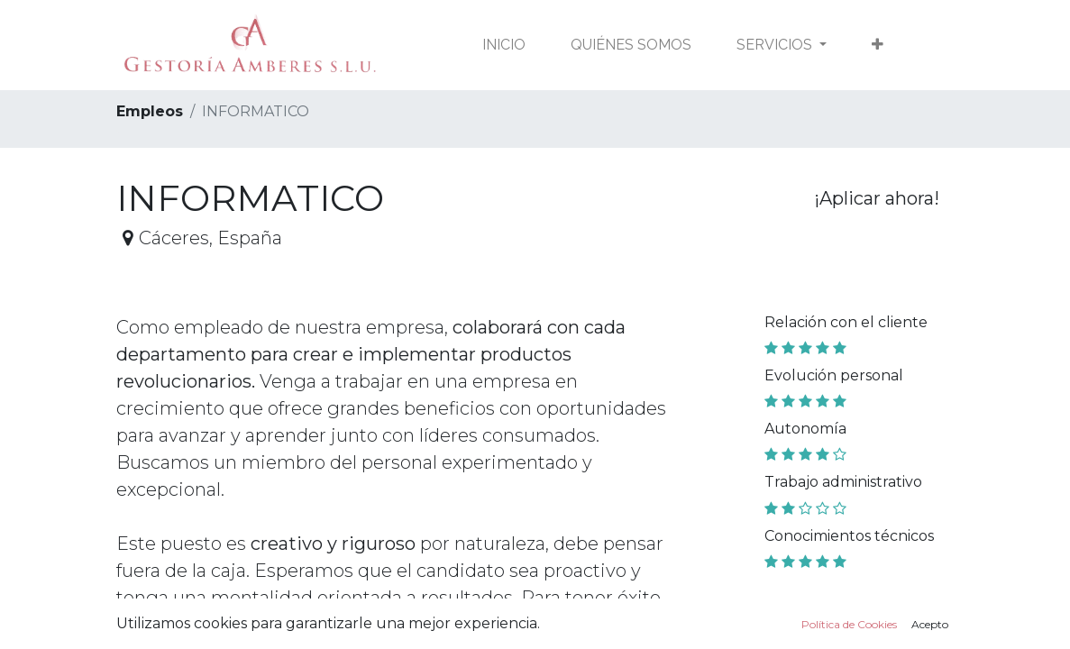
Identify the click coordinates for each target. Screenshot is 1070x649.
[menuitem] (504, 45)
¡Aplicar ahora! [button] (876, 198)
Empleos (149, 111)
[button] (877, 45)
